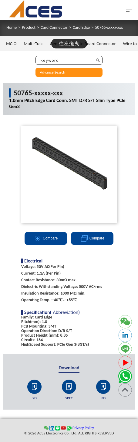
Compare (46, 238)
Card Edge (81, 27)
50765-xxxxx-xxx (109, 27)
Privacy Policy (83, 427)
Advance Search (52, 72)
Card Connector (54, 27)
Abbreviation (66, 312)
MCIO (11, 43)
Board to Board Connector (92, 43)
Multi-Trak (33, 43)
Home (11, 27)
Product (28, 27)
